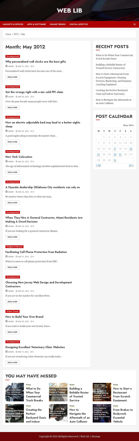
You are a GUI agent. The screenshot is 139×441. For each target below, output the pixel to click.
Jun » (131, 165)
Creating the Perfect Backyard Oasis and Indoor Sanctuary (36, 418)
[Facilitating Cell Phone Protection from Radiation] (46, 247)
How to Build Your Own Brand (24, 317)
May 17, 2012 (23, 352)
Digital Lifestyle (79, 24)
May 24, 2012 (23, 192)
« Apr (98, 165)
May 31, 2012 (23, 66)
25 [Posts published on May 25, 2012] (120, 154)
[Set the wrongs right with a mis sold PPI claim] (46, 87)
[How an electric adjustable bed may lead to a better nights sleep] (46, 117)
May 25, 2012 (23, 97)
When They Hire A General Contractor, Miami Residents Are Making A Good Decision (44, 220)
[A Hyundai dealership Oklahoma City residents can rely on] (46, 182)
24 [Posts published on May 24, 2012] (115, 154)
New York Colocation (18, 157)
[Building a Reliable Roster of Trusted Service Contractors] (58, 392)
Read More (12, 77)
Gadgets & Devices (13, 24)
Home (28, 385)
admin (11, 66)
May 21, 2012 (23, 257)
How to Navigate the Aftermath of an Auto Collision (80, 416)
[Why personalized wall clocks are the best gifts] (46, 56)
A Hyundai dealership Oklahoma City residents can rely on (42, 187)
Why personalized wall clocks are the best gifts (35, 62)
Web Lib (69, 10)
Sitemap (95, 436)
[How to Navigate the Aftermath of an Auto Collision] (58, 413)
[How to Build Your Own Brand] (46, 311)
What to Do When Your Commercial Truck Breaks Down (34, 396)
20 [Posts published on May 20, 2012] (131, 148)
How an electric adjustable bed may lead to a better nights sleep (42, 124)
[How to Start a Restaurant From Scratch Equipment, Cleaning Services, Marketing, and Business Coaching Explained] (102, 392)
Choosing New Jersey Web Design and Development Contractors (38, 284)
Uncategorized (13, 56)
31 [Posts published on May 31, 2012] (115, 160)
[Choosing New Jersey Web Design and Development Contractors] (46, 277)
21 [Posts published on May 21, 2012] (98, 154)
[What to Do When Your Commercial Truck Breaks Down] (14, 392)
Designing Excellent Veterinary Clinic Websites (35, 347)
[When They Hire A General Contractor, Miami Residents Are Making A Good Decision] (46, 212)
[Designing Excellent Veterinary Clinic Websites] (46, 342)
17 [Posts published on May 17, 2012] (115, 148)
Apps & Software (36, 24)
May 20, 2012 (23, 291)
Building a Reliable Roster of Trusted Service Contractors (110, 66)
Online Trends (58, 24)
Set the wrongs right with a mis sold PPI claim (34, 92)
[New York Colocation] (46, 151)
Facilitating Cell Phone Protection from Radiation (36, 252)
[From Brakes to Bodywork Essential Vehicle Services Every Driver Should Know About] (102, 413)
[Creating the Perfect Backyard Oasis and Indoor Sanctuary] (14, 413)
